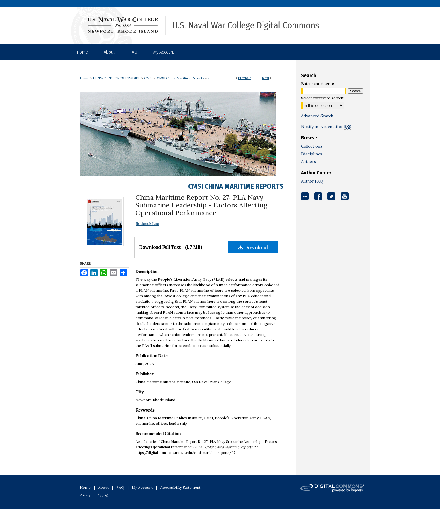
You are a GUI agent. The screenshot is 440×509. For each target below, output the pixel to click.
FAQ (120, 487)
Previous (244, 78)
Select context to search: (322, 98)
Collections (312, 146)
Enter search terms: (318, 83)
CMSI (148, 78)
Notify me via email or (326, 126)
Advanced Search (317, 116)
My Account (142, 487)
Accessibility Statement (180, 487)
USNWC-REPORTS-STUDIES (116, 78)
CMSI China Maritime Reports (180, 78)
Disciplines (311, 154)
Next (265, 78)
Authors (308, 161)
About (103, 487)
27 (209, 78)
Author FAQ (312, 181)
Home (84, 78)
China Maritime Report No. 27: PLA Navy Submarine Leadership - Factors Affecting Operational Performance (201, 205)
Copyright (103, 495)
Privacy (85, 495)
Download (253, 247)
